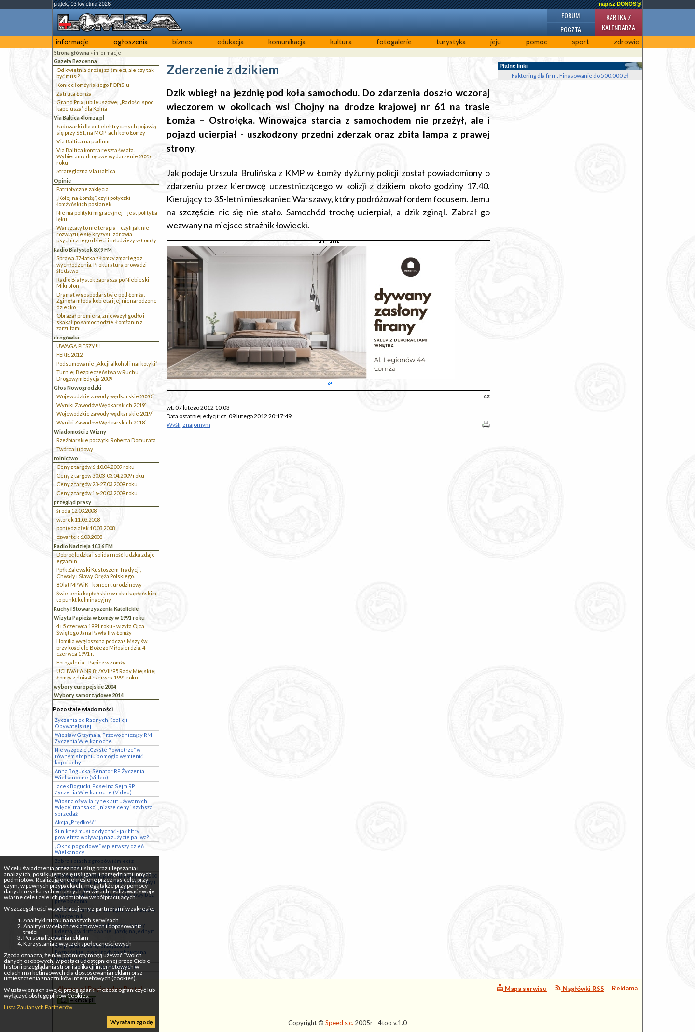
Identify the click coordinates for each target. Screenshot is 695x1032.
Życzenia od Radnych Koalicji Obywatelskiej (91, 723)
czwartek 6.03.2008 (79, 537)
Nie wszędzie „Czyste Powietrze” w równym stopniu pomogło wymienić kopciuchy (99, 756)
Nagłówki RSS (579, 988)
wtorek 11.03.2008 (78, 519)
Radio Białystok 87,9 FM (83, 249)
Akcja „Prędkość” (75, 822)
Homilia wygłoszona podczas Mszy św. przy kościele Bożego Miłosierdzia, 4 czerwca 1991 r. (102, 647)
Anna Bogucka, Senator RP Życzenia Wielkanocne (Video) (99, 774)
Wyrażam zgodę (131, 1022)
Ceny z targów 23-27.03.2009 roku (97, 484)
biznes (182, 42)
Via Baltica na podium (83, 141)
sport (580, 42)
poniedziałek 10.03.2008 (85, 528)
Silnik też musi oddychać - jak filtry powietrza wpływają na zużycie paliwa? (102, 834)
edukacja (230, 42)
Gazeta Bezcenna (75, 61)
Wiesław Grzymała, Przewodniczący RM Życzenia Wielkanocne (103, 738)
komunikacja (287, 42)
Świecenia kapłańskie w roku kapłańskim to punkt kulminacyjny (106, 596)
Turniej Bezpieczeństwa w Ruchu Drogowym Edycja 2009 (97, 375)
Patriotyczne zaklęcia (82, 189)
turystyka (451, 42)
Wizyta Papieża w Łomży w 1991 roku (99, 617)
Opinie (62, 180)
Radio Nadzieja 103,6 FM (83, 546)
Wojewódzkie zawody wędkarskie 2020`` (105, 396)
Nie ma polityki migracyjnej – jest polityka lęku (106, 216)
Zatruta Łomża (74, 93)
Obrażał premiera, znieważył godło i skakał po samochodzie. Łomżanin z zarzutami (100, 321)
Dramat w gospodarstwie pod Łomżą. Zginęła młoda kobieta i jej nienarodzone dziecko (106, 300)
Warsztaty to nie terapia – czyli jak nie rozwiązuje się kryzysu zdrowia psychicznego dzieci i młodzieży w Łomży (106, 234)
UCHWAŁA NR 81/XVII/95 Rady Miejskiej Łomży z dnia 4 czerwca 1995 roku (106, 674)
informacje (72, 42)
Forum (570, 15)
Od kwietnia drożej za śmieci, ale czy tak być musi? (105, 73)
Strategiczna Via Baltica (85, 171)
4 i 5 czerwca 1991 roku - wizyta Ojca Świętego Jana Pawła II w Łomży (100, 629)
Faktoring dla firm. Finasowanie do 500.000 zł (570, 75)
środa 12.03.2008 (76, 511)
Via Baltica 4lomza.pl (79, 117)
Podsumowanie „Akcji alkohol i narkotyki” (106, 363)
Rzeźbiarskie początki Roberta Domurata (106, 440)
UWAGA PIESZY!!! (78, 346)
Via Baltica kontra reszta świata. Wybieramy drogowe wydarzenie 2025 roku (103, 156)
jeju (495, 42)
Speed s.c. (339, 1023)
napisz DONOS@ (620, 4)
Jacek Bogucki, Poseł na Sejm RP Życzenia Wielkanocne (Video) (95, 789)
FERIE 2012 (69, 355)
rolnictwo (66, 458)
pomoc (536, 42)
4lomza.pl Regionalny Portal (99, 994)
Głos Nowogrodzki (77, 387)
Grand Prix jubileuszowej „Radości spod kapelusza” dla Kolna (105, 105)
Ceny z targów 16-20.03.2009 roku (97, 493)
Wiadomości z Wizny (80, 431)
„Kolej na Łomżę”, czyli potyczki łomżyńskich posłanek (93, 201)
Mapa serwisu (522, 988)
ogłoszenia (130, 42)
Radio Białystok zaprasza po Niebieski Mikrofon (102, 282)
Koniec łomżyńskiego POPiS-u (92, 85)
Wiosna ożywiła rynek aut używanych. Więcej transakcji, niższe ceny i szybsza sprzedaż (104, 807)
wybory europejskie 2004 (85, 686)
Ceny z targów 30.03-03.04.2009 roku (100, 475)
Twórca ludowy (74, 449)
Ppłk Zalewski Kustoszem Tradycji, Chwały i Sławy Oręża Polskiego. (98, 572)
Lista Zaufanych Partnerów (38, 1007)
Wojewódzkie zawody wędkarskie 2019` (104, 413)
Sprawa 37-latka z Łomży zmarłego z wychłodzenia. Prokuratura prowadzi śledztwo (101, 264)
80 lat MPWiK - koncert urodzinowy (99, 584)
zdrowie (626, 42)
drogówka (66, 337)
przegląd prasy (72, 502)
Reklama (625, 988)
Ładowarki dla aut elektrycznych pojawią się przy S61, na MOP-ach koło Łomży (106, 129)
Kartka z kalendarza (618, 22)
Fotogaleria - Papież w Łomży (90, 662)
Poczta (570, 29)
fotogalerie (394, 42)
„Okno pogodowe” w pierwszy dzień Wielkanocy (99, 849)
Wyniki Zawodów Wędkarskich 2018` (101, 422)
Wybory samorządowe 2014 (89, 695)
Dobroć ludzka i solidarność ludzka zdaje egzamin (105, 557)
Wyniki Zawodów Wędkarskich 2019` (101, 405)
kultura (341, 42)
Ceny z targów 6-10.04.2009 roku (95, 467)
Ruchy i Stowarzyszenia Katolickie (96, 609)
